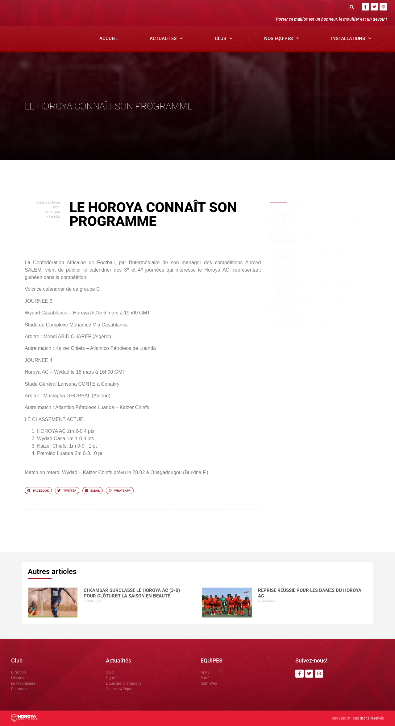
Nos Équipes (281, 38)
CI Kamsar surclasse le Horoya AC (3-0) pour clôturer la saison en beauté (332, 217)
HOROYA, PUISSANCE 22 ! (317, 266)
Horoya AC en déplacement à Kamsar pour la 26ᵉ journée (330, 251)
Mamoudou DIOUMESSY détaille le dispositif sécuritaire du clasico (327, 319)
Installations (351, 38)
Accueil (108, 38)
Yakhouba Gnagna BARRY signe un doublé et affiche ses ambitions (327, 285)
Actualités (166, 38)
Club (224, 38)
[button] (352, 7)
